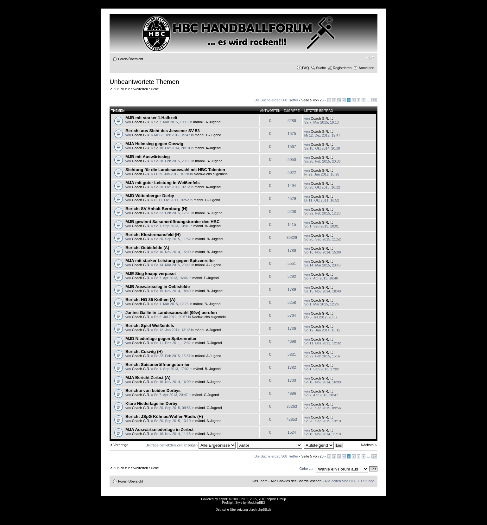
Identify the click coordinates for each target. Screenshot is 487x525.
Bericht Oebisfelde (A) (147, 247)
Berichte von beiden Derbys (152, 390)
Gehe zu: (306, 469)
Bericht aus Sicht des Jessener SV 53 (162, 130)
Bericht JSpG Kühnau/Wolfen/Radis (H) (164, 416)
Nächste (367, 445)
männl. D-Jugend (206, 200)
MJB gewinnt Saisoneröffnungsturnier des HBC (172, 221)
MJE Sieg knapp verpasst (150, 273)
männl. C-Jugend (208, 135)
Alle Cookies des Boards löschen (295, 481)
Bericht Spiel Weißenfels (149, 325)
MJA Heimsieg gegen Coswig (154, 143)
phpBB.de (264, 509)
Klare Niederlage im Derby (151, 403)
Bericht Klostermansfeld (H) (152, 234)
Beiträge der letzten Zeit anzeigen (191, 445)
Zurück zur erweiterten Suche (136, 89)
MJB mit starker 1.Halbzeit (151, 117)
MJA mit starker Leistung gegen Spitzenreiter (170, 260)
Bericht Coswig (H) (144, 351)
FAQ (305, 68)
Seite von (312, 100)
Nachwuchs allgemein (211, 174)
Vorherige (120, 445)
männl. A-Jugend (207, 148)
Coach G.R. (141, 122)
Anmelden (366, 68)
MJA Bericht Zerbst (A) (147, 377)
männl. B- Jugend (206, 122)
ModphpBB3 (256, 502)
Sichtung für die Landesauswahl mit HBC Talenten (175, 169)
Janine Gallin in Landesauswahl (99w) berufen (171, 312)
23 (374, 100)
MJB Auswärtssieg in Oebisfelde (157, 286)
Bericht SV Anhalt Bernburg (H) (156, 208)
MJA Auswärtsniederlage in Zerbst (159, 429)
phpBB (223, 499)
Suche (321, 68)
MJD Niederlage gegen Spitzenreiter (161, 338)
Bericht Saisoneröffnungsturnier (157, 364)
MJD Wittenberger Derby (149, 195)
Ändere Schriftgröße (369, 58)
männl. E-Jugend (206, 278)
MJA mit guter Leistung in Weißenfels (162, 182)
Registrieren (342, 68)
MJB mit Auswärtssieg (147, 156)
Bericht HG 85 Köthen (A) (150, 299)
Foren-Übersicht (130, 59)
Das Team (259, 481)
